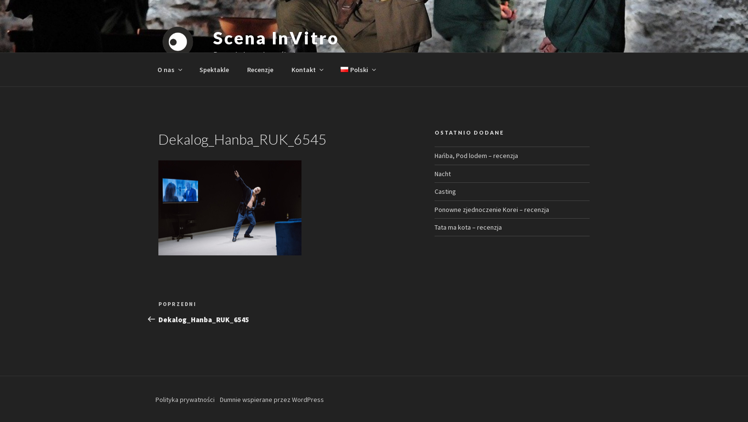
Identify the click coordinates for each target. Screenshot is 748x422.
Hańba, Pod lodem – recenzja (476, 155)
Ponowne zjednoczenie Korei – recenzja (492, 209)
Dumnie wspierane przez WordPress (272, 399)
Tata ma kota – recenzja (468, 227)
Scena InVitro (276, 37)
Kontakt (308, 69)
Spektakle (214, 69)
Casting (445, 191)
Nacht (443, 173)
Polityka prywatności (185, 399)
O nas (170, 69)
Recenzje (260, 69)
